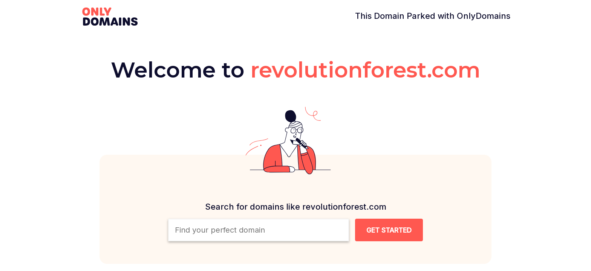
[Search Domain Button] (389, 230)
